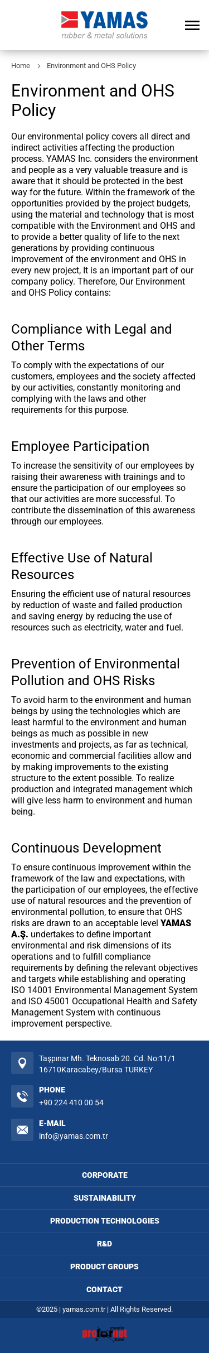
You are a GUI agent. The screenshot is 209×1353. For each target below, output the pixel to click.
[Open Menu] (192, 25)
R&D (104, 1243)
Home (20, 65)
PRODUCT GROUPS (104, 1266)
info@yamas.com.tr (73, 1135)
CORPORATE (105, 1175)
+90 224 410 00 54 (71, 1102)
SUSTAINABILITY (105, 1197)
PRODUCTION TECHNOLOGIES (104, 1220)
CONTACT (104, 1289)
